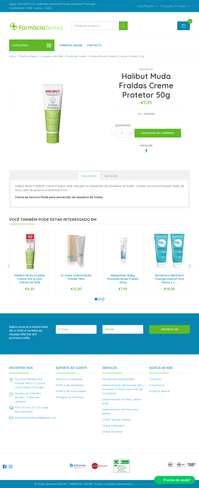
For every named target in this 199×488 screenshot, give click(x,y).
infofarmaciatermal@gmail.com (35, 417)
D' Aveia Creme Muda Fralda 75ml (76, 277)
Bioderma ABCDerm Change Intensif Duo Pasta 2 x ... (169, 278)
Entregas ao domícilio (70, 397)
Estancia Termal (159, 391)
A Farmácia (156, 385)
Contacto (94, 45)
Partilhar (146, 145)
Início (12, 56)
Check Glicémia (112, 431)
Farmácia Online (71, 45)
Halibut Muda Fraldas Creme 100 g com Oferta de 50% (29, 278)
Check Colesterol (113, 425)
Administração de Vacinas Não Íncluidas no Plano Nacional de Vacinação (122, 389)
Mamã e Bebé (28, 56)
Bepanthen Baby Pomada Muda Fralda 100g (122, 278)
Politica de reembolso (70, 385)
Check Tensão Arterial (116, 419)
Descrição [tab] (89, 176)
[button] (175, 6)
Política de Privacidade (71, 391)
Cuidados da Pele (51, 56)
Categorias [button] (31, 46)
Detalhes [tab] (111, 176)
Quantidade (122, 125)
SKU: (140, 113)
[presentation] (9, 266)
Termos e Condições (69, 379)
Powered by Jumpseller (149, 484)
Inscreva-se (169, 329)
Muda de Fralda (76, 56)
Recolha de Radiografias (118, 379)
